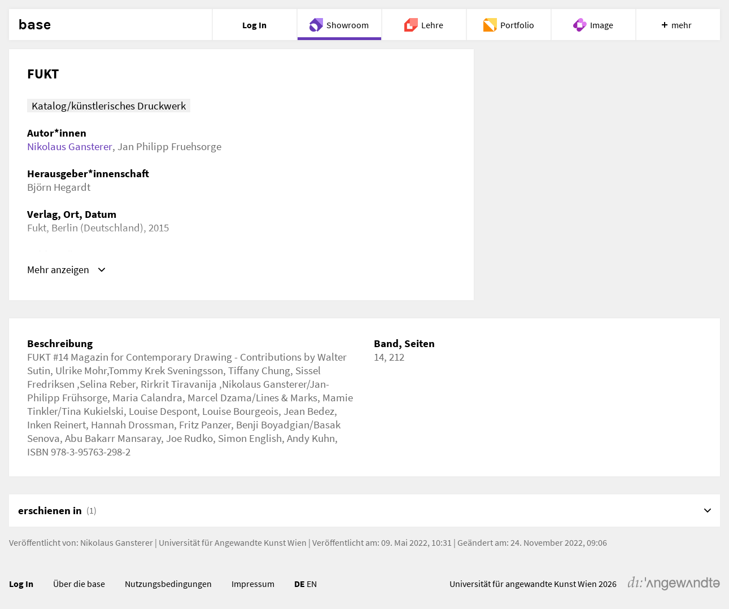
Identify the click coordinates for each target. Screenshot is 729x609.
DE (299, 583)
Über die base (79, 583)
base (34, 24)
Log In (21, 583)
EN (312, 583)
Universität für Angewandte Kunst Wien (233, 542)
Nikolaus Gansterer (69, 146)
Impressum (253, 583)
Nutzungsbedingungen (168, 583)
